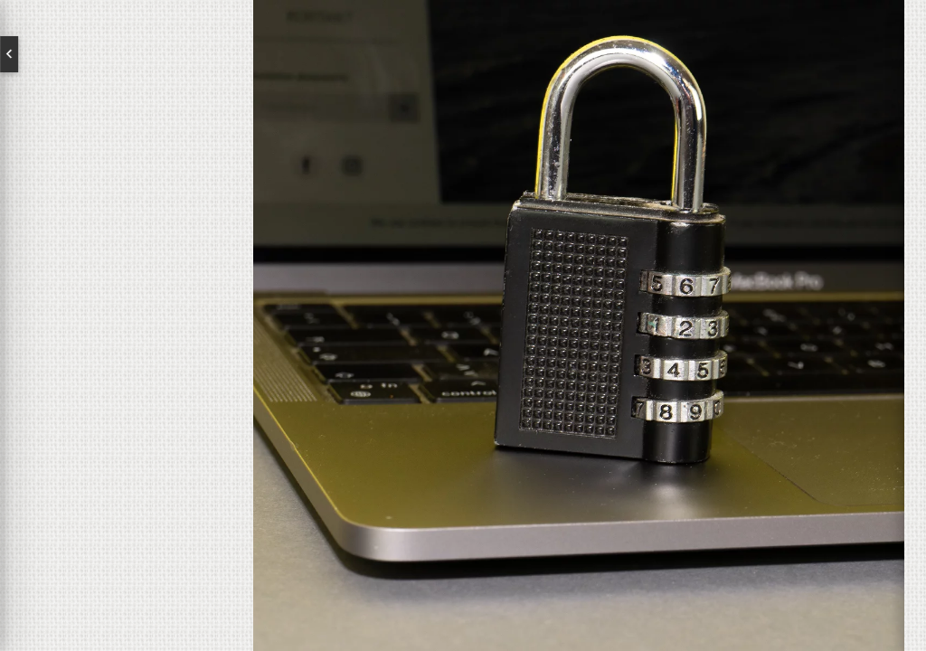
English (81, 54)
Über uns (127, 295)
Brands (127, 352)
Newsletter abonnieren (95, 484)
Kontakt (127, 410)
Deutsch (172, 54)
